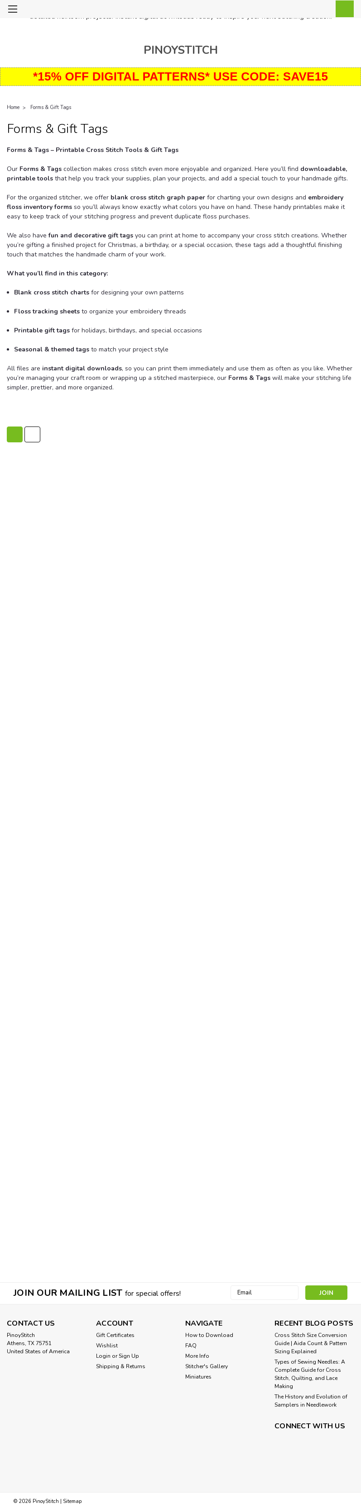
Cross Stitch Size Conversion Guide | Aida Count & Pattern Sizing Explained (310, 1343)
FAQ (191, 1345)
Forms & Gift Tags (50, 107)
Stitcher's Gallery (206, 1366)
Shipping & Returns (120, 1366)
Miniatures (198, 1376)
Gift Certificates (115, 1335)
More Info (197, 1356)
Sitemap (72, 1501)
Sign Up (129, 1356)
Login (103, 1356)
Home (13, 107)
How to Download (209, 1335)
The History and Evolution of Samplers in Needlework (310, 1400)
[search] (301, 9)
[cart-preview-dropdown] (342, 8)
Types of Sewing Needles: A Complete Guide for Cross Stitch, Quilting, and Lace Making (309, 1374)
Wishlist (107, 1345)
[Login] (322, 9)
